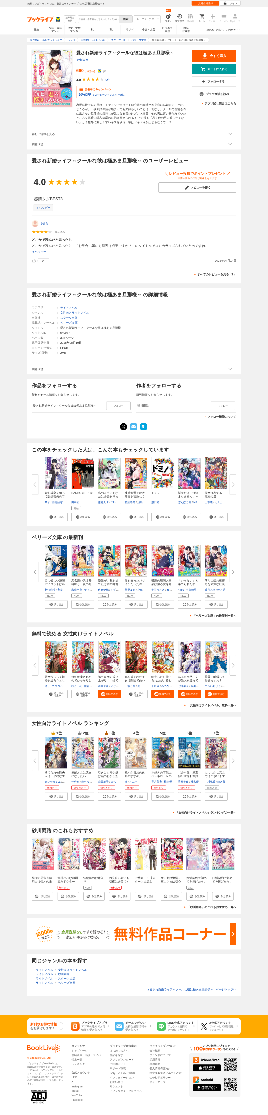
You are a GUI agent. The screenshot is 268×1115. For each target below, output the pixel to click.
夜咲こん (62, 589)
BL (92, 29)
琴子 (47, 502)
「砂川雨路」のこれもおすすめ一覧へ (211, 907)
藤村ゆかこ (88, 781)
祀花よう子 (90, 686)
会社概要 (155, 1050)
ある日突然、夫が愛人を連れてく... (188, 680)
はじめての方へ (215, 29)
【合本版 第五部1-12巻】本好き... (188, 776)
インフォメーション (122, 1077)
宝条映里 (191, 589)
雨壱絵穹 (57, 502)
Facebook (77, 1099)
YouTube (77, 1095)
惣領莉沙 (50, 589)
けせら (44, 223)
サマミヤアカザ (93, 589)
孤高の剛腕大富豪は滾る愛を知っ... (161, 584)
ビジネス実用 (167, 29)
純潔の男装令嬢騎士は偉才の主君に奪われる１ (42, 881)
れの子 (171, 589)
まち (113, 781)
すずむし (116, 589)
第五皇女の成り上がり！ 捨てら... (108, 680)
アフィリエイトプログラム (126, 1091)
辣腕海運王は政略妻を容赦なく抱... (135, 496)
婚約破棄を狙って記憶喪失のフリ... (55, 496)
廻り (47, 686)
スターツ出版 (69, 317)
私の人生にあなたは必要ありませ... (108, 496)
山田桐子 (103, 781)
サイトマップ (158, 1082)
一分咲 (75, 781)
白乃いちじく (213, 686)
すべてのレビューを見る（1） (216, 274)
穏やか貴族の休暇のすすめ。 (135, 774)
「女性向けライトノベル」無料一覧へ (211, 705)
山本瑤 (209, 502)
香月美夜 (156, 781)
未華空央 (76, 589)
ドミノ (155, 493)
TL (111, 29)
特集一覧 (77, 1059)
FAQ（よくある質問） (123, 1073)
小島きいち (144, 589)
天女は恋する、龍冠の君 (215, 494)
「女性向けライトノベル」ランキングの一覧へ (206, 812)
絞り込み (70, 19)
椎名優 (168, 781)
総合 (36, 29)
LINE (75, 1077)
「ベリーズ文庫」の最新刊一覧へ (214, 615)
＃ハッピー (43, 207)
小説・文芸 (148, 29)
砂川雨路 (82, 60)
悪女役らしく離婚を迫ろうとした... (55, 680)
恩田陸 (155, 502)
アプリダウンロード (122, 1059)
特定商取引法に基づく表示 (166, 1073)
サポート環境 (118, 1068)
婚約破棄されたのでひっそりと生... (81, 680)
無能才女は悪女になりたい (81, 774)
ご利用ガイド (233, 29)
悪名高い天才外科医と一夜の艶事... (81, 584)
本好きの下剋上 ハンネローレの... (162, 774)
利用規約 (155, 1064)
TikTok (75, 1091)
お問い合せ (116, 1082)
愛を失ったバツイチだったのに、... (135, 584)
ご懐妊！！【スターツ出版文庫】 (145, 881)
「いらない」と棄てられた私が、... (188, 584)
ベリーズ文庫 (69, 322)
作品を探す (116, 1055)
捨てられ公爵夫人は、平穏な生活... (55, 776)
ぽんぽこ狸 (184, 502)
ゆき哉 (221, 781)
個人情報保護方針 (160, 1068)
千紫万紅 (130, 686)
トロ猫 (155, 686)
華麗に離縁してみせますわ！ (215, 678)
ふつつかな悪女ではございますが (215, 776)
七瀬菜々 (183, 686)
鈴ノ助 (221, 589)
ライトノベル (69, 307)
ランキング (78, 1064)
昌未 (225, 686)
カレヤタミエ (53, 781)
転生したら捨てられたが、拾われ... (161, 680)
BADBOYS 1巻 (82, 493)
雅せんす (103, 502)
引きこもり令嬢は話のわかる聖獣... (108, 776)
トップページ (80, 1050)
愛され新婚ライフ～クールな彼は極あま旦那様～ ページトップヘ (191, 989)
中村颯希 (210, 781)
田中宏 (75, 502)
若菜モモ (130, 502)
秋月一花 (76, 686)
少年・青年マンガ (55, 29)
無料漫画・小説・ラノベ (86, 1055)
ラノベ (130, 29)
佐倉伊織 (103, 589)
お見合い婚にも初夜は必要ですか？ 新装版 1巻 (119, 881)
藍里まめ (130, 589)
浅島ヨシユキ (145, 502)
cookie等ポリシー (160, 1077)
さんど (133, 781)
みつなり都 (168, 686)
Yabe (181, 589)
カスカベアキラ (224, 502)
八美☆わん (197, 686)
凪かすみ (116, 686)
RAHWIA (116, 502)
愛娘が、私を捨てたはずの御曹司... (108, 584)
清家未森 (103, 686)
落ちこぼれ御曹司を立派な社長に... (215, 584)
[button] (56, 517)
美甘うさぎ (158, 589)
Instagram (77, 1086)
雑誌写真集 (186, 29)
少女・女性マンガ (74, 29)
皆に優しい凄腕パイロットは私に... (55, 584)
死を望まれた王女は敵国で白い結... (135, 680)
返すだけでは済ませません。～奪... (188, 496)
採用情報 (155, 1059)
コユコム (57, 686)
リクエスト (116, 1086)
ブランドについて (160, 1055)
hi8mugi (198, 502)
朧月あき (210, 589)
